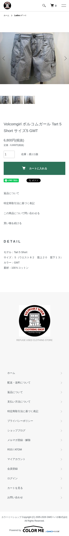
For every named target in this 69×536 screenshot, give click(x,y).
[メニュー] (63, 5)
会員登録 (12, 468)
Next (65, 58)
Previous (4, 58)
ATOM (18, 449)
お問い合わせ (15, 497)
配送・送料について (19, 382)
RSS (10, 449)
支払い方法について (19, 401)
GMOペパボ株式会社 (57, 517)
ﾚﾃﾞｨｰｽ (20, 15)
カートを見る (15, 487)
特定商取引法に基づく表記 (19, 203)
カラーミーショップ (11, 517)
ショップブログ (16, 430)
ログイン (12, 478)
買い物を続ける (13, 223)
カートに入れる (34, 168)
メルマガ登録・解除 (19, 440)
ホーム (6, 15)
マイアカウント (16, 459)
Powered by (34, 529)
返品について (11, 193)
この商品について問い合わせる (22, 213)
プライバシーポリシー (20, 420)
